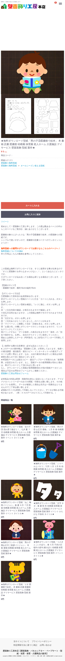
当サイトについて (21, 641)
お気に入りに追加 (32, 214)
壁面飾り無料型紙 (9, 163)
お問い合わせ (46, 645)
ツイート (5, 222)
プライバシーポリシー (42, 641)
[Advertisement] (32, 27)
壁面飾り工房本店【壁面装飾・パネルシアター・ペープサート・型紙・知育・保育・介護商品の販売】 (32, 652)
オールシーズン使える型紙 (32, 166)
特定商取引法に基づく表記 (25, 645)
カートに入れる (32, 206)
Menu (60, 2)
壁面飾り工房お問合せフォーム (15, 373)
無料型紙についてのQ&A (12, 251)
